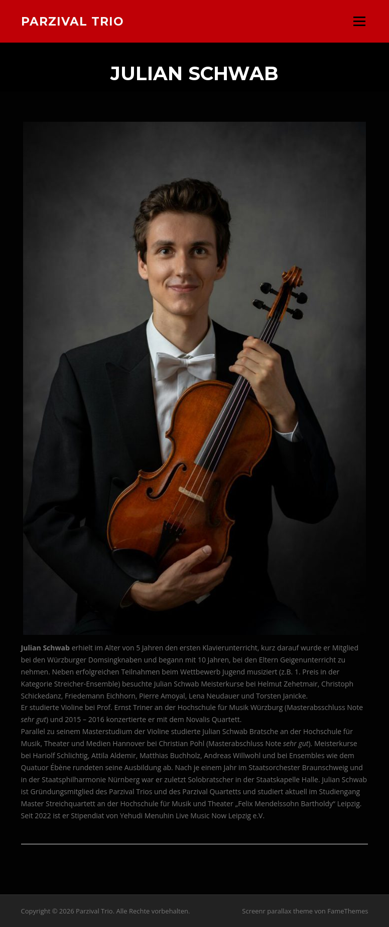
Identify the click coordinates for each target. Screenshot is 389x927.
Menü (359, 21)
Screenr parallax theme (277, 910)
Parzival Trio (72, 21)
